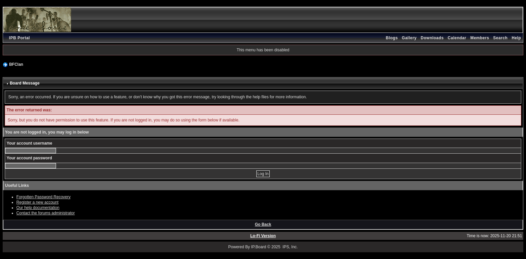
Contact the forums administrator (45, 213)
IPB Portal (19, 38)
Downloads (432, 38)
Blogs (392, 38)
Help (516, 38)
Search (500, 38)
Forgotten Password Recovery (43, 197)
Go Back (263, 224)
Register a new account (37, 202)
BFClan (16, 64)
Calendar (457, 38)
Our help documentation (37, 207)
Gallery (409, 38)
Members (479, 38)
